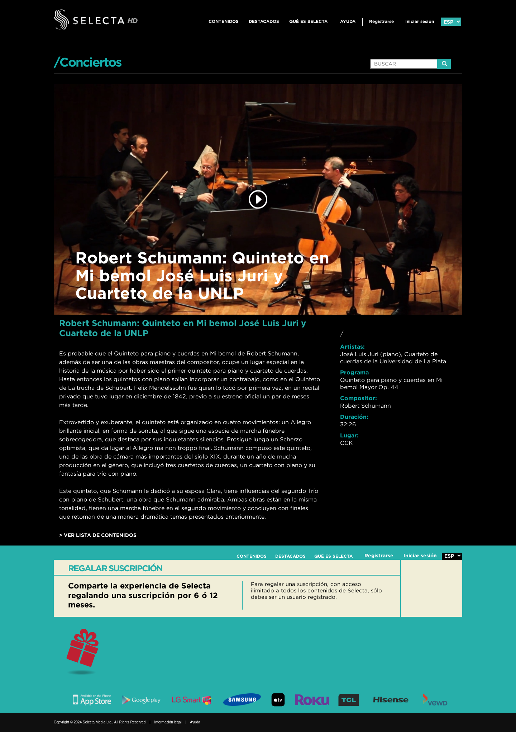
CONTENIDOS (224, 21)
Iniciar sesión (419, 21)
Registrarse (381, 21)
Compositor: (358, 398)
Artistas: (352, 346)
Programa (354, 372)
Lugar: (349, 435)
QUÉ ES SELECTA (308, 21)
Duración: (354, 416)
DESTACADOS (264, 21)
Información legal (168, 722)
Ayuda (347, 21)
